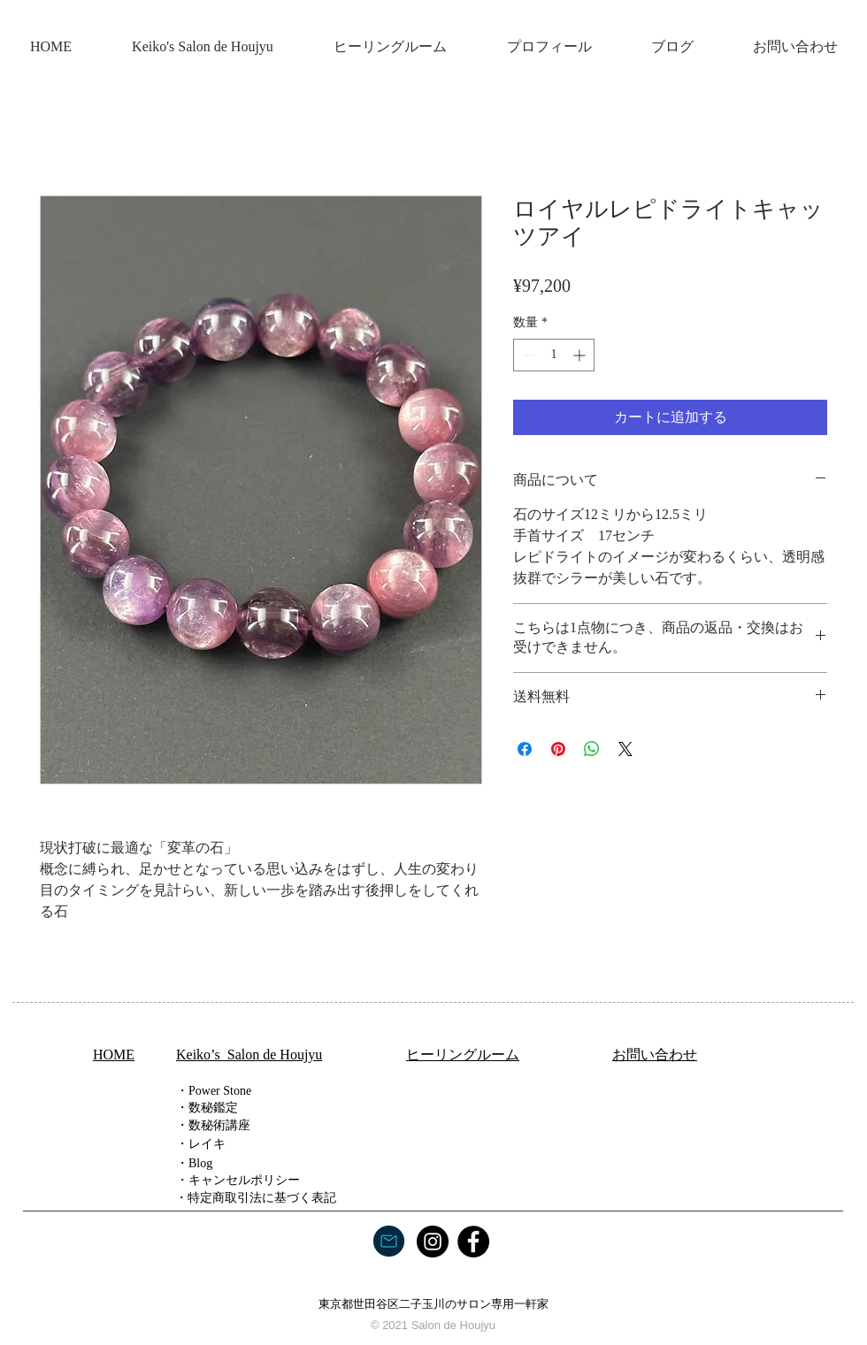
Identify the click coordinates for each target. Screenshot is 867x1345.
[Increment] (581, 355)
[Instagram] (433, 1241)
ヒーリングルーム (462, 1054)
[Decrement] (527, 355)
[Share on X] (625, 749)
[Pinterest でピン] (558, 749)
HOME (113, 1054)
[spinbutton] (554, 355)
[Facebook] (473, 1241)
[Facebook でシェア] (524, 749)
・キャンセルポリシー (238, 1180)
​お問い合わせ (654, 1054)
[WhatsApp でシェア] (591, 749)
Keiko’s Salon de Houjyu (249, 1054)
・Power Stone (213, 1090)
